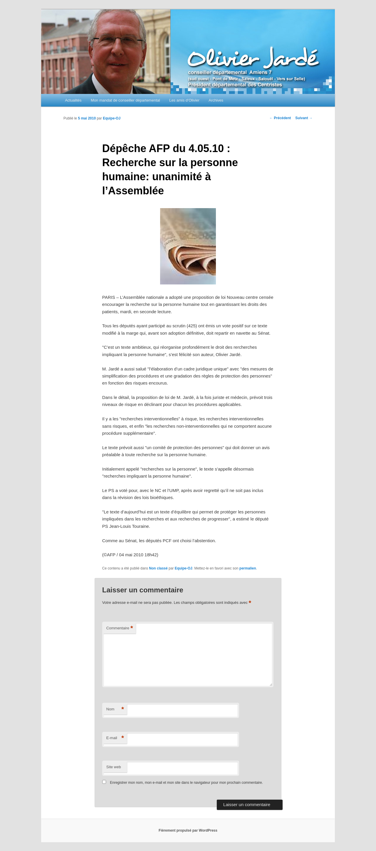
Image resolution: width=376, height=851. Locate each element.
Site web (113, 767)
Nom (115, 709)
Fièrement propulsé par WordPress (188, 830)
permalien (247, 568)
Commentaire (119, 628)
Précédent (280, 118)
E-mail (115, 738)
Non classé (158, 568)
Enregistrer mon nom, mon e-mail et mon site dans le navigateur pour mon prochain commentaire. (186, 783)
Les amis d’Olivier (184, 100)
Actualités (73, 100)
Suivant (304, 118)
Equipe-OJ (111, 118)
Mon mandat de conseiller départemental (125, 100)
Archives (216, 100)
